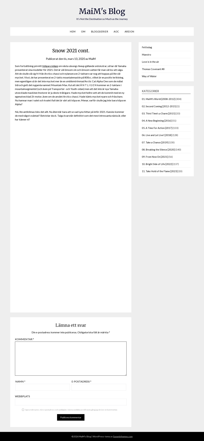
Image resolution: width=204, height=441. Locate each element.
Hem (73, 31)
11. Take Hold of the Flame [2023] (160, 171)
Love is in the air (150, 61)
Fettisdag (147, 47)
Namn (20, 381)
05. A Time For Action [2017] (157, 127)
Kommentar (24, 339)
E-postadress (81, 381)
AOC (116, 31)
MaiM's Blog (102, 11)
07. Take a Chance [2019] (155, 142)
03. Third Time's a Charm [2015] (158, 113)
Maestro (146, 54)
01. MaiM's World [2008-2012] (158, 99)
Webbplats (22, 396)
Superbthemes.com (123, 436)
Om (83, 31)
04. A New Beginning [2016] (156, 120)
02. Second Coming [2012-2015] (159, 106)
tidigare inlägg (50, 65)
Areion (129, 31)
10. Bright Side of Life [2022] (157, 164)
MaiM (92, 58)
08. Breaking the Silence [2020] (158, 149)
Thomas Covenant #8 (153, 69)
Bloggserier (99, 31)
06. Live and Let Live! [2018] (157, 135)
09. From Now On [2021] (155, 156)
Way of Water (149, 76)
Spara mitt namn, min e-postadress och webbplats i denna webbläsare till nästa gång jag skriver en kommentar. (71, 410)
